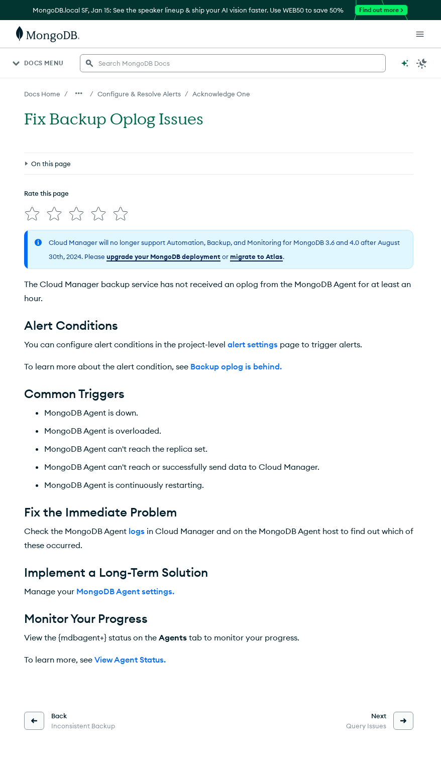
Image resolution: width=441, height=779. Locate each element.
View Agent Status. (130, 660)
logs (137, 531)
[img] (32, 214)
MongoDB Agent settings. (125, 591)
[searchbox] (233, 63)
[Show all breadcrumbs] (79, 93)
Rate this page (46, 193)
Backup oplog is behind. (236, 366)
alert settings (253, 344)
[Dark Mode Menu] (422, 63)
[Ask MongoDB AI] (405, 63)
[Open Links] (420, 34)
